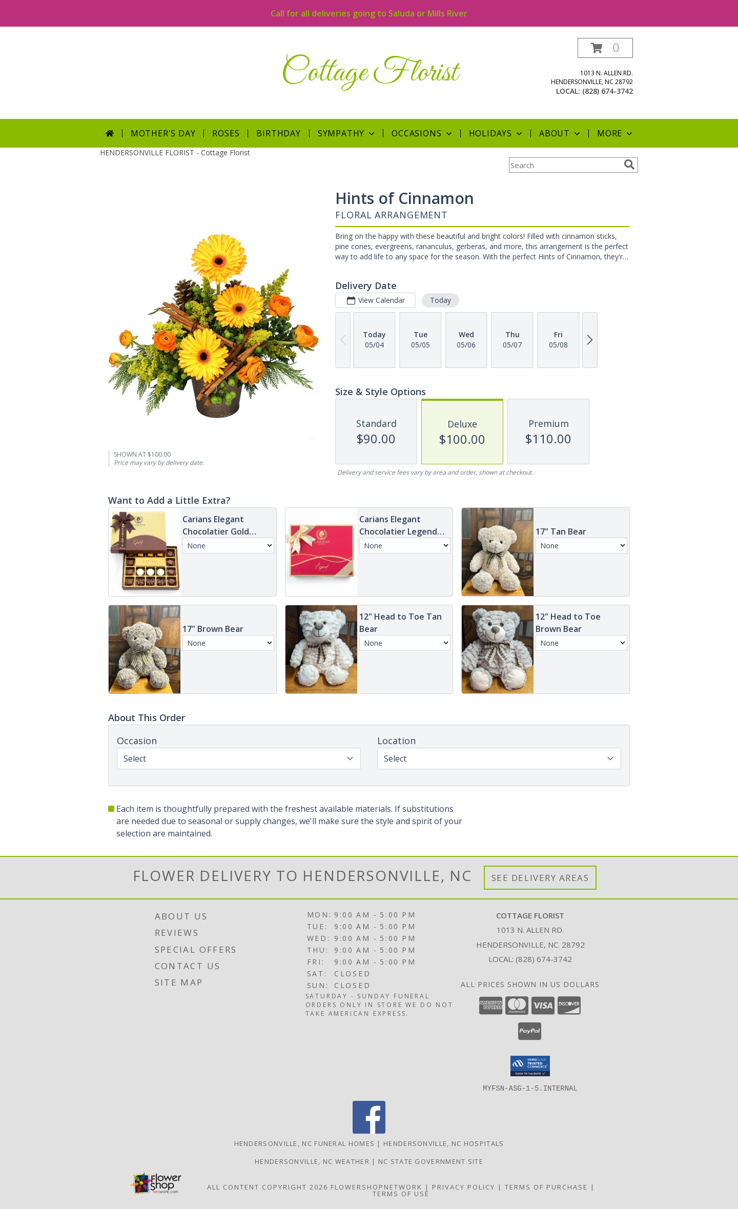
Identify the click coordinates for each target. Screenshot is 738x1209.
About (560, 133)
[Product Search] (564, 165)
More (615, 133)
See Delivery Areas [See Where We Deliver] (540, 878)
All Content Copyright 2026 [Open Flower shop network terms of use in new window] (267, 1186)
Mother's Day (163, 133)
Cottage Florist (369, 73)
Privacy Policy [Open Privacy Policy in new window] (463, 1186)
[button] (605, 48)
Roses (225, 133)
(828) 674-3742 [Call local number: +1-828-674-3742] (607, 91)
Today (440, 300)
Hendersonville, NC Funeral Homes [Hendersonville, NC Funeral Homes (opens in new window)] (304, 1142)
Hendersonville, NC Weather (312, 1160)
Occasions (423, 133)
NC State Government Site (430, 1160)
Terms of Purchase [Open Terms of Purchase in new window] (546, 1186)
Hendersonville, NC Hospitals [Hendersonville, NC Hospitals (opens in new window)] (443, 1142)
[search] (629, 164)
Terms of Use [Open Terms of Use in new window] (401, 1193)
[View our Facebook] (369, 1130)
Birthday (278, 133)
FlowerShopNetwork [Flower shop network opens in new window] (376, 1186)
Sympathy (347, 133)
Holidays (496, 133)
